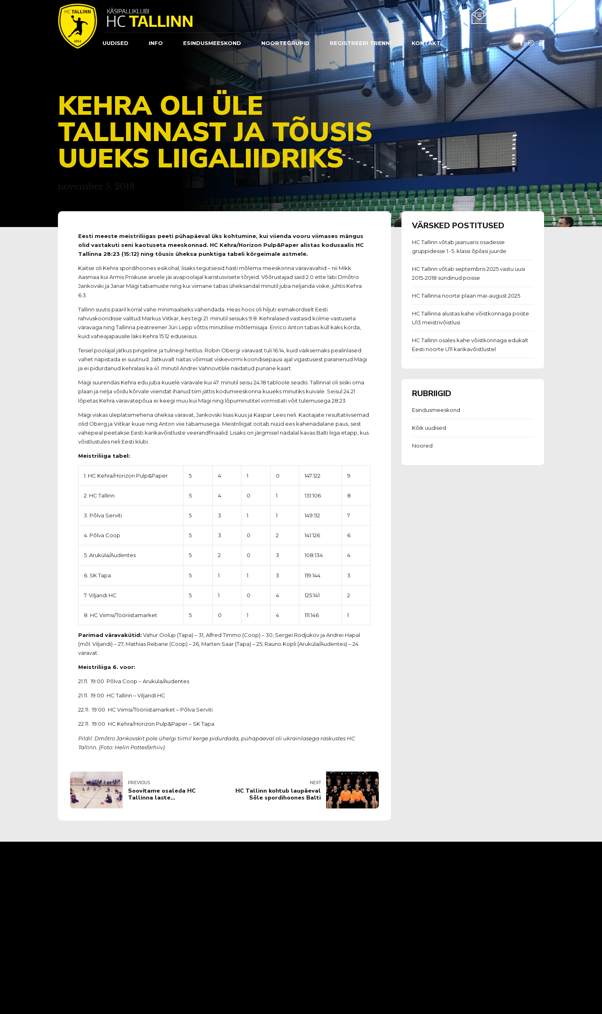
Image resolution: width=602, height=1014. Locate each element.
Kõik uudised (429, 427)
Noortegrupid (285, 43)
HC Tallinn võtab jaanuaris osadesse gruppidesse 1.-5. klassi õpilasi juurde (459, 246)
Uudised (115, 43)
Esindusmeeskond (436, 410)
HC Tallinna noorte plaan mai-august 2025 (466, 295)
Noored (422, 445)
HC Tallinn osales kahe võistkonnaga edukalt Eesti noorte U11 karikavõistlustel (470, 344)
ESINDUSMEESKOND (212, 43)
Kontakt (426, 43)
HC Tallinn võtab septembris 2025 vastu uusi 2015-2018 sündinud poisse (468, 273)
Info (156, 43)
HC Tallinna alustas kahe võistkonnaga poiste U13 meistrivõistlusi (470, 318)
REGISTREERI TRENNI (360, 43)
